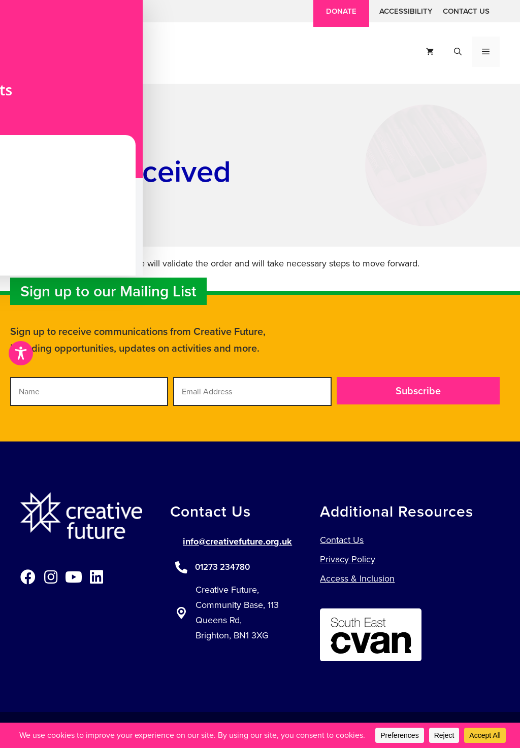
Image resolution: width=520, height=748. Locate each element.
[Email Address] (252, 391)
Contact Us (466, 11)
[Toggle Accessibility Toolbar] (21, 353)
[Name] (89, 391)
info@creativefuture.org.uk (237, 541)
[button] (26, 11)
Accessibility (406, 11)
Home (29, 133)
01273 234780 (222, 567)
